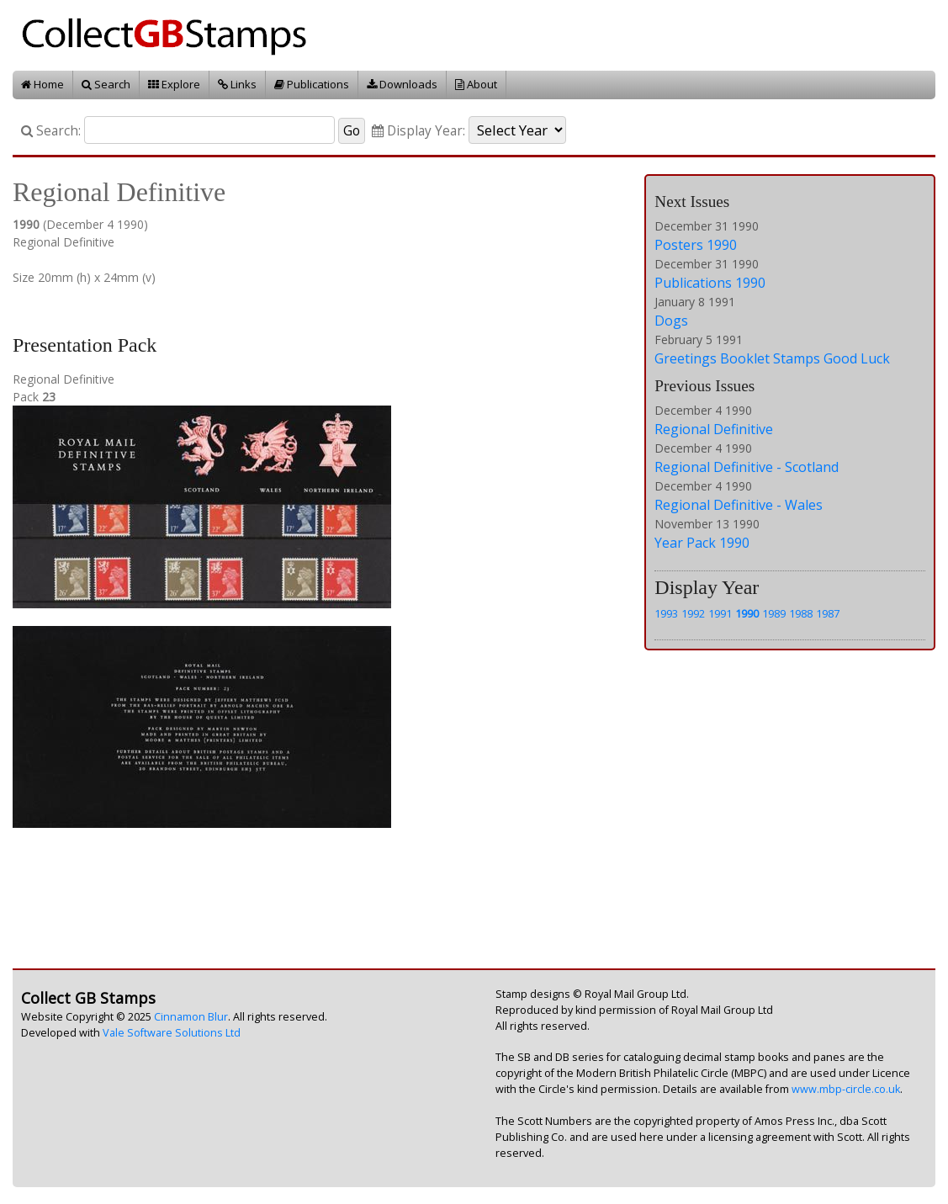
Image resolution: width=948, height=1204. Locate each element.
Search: (51, 131)
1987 (827, 613)
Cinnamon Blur (191, 1017)
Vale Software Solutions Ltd (172, 1033)
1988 (801, 613)
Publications (311, 84)
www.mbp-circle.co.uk (846, 1089)
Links (237, 84)
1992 (693, 613)
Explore (174, 84)
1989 (774, 613)
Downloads (402, 84)
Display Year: (418, 131)
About (476, 84)
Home (42, 84)
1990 (747, 613)
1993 (666, 613)
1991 (720, 613)
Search (106, 84)
